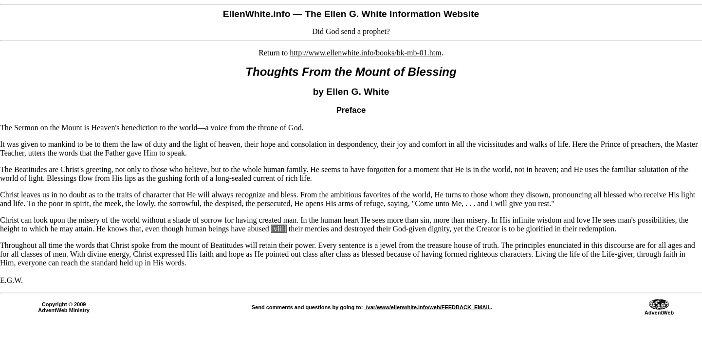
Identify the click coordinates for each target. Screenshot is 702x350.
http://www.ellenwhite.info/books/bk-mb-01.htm (365, 53)
